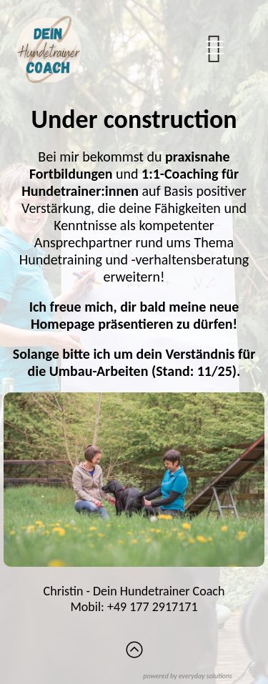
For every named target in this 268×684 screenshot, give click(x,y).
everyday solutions (205, 675)
